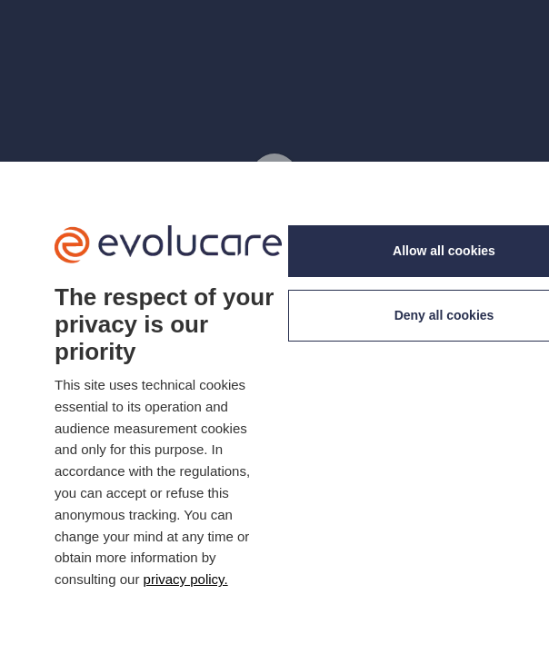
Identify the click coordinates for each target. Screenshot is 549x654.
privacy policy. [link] (186, 579)
